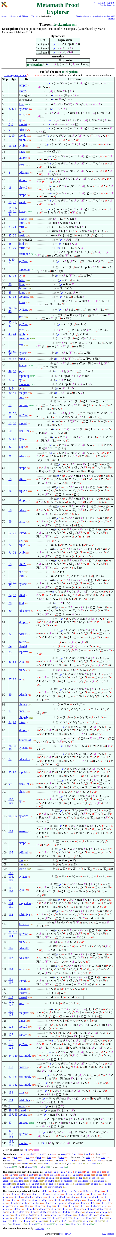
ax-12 (64, 1174)
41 (14, 322)
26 (14, 235)
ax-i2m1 (21, 1183)
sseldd (22, 135)
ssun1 (22, 222)
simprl (23, 194)
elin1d (22, 479)
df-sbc (84, 1197)
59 (14, 423)
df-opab (59, 1203)
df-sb (34, 1194)
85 (9, 651)
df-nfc (105, 1194)
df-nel (17, 1197)
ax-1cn (79, 1177)
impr (22, 446)
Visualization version (101, 16)
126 (10, 1026)
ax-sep (99, 1174)
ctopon (28, 1167)
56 (14, 413)
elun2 (22, 669)
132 (15, 1084)
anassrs (23, 831)
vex (21, 540)
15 (14, 207)
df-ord (42, 1209)
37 (9, 296)
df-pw (78, 1200)
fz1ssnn (23, 288)
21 (9, 214)
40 (9, 311)
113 (15, 932)
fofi (21, 316)
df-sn (89, 1200)
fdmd (22, 292)
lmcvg (22, 211)
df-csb (95, 1197)
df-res (6, 1209)
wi (22, 1154)
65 (9, 479)
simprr (23, 85)
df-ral (28, 1197)
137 (10, 1114)
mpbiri (23, 124)
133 (10, 1092)
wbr (88, 1157)
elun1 (22, 791)
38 (14, 296)
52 (12, 379)
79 (9, 1040)
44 (14, 334)
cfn (26, 1163)
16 (9, 211)
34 (9, 359)
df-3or (74, 1191)
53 (9, 413)
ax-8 (21, 1174)
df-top (32, 1224)
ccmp (60, 1167)
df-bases (60, 1224)
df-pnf (76, 1218)
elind (22, 359)
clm (43, 1167)
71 (9, 552)
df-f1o (43, 1212)
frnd (21, 243)
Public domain (65, 1234)
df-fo (32, 1212)
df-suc (77, 1209)
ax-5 (99, 1171)
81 (9, 932)
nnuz (22, 151)
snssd (22, 521)
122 (10, 997)
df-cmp (86, 1224)
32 (9, 275)
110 (10, 891)
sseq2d (23, 1026)
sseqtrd (23, 392)
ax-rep (87, 1174)
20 (14, 202)
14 (9, 207)
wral (87, 1154)
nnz (21, 860)
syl (21, 120)
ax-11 (53, 1174)
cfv (99, 1160)
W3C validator (108, 1234)
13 (9, 1084)
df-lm (73, 1224)
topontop (24, 269)
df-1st (17, 1215)
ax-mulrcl (50, 1180)
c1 (36, 1163)
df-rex (39, 1197)
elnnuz (23, 704)
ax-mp (48, 1171)
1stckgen (39, 1228)
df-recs (69, 1215)
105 (10, 852)
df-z (75, 1221)
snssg (22, 114)
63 (9, 456)
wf (73, 1160)
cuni (62, 1157)
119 (10, 982)
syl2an (23, 876)
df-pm (6, 1218)
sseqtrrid (24, 296)
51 (9, 423)
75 (9, 582)
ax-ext (75, 1174)
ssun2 (22, 91)
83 (9, 661)
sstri (21, 226)
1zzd (22, 165)
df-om (6, 1215)
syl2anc (23, 108)
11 (9, 145)
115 (10, 979)
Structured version (83, 16)
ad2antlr (24, 852)
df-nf (24, 1194)
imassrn (23, 218)
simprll (23, 500)
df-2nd (29, 1215)
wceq (63, 1154)
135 (10, 1141)
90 (9, 899)
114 (10, 935)
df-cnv (71, 1206)
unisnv (23, 993)
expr (21, 1092)
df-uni (14, 1203)
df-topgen (17, 1224)
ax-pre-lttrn (18, 1186)
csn (49, 1157)
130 (10, 1067)
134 (10, 1100)
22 (9, 1076)
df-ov (78, 1212)
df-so (16, 1206)
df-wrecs (55, 1215)
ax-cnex (50, 1177)
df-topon (45, 1224)
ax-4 (89, 1171)
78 (14, 595)
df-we (37, 1206)
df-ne (5, 1197)
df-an (54, 1191)
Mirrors (4, 16)
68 (9, 510)
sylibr (22, 552)
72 (9, 544)
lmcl (21, 104)
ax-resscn (64, 1177)
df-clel (93, 1194)
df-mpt (71, 1203)
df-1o (92, 1215)
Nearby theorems (107, 5)
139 (10, 1137)
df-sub (26, 1221)
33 (14, 275)
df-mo (46, 1194)
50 (14, 371)
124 (10, 1014)
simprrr (23, 622)
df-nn (51, 1221)
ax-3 (70, 1171)
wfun (47, 1160)
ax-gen (78, 1171)
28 (9, 243)
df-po (5, 1206)
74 (9, 595)
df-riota (66, 1212)
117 (10, 958)
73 (14, 552)
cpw (39, 1157)
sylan (22, 661)
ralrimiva (24, 914)
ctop (9, 1167)
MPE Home (23, 16)
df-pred (30, 1209)
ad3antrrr (24, 610)
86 (14, 661)
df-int (25, 1203)
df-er (102, 1215)
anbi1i (22, 711)
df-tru (97, 1191)
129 (15, 1055)
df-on (53, 1209)
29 (14, 247)
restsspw (24, 338)
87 (9, 679)
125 (10, 1044)
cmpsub (23, 405)
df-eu (56, 1194)
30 (12, 259)
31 (9, 263)
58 (9, 416)
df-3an (86, 1191)
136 (15, 1110)
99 (9, 783)
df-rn (104, 1206)
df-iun (36, 1203)
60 (9, 431)
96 (9, 749)
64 (9, 1055)
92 (9, 722)
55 (14, 392)
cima (32, 1160)
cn (47, 1163)
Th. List (35, 16)
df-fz (97, 1221)
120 (10, 1011)
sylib (22, 145)
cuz (69, 1163)
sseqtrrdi (24, 1012)
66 (9, 490)
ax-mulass (99, 1180)
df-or (64, 1191)
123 (10, 1005)
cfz (80, 1163)
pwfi (21, 330)
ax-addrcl (18, 1180)
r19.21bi (24, 431)
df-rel (59, 1206)
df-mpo (104, 1212)
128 (10, 1047)
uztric (22, 868)
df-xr (101, 1218)
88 (14, 679)
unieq (22, 1020)
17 (14, 211)
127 (10, 1034)
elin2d (22, 564)
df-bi (44, 1191)
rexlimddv (25, 1055)
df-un (13, 1200)
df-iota (88, 1209)
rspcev (23, 1034)
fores (22, 302)
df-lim (65, 1209)
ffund (22, 284)
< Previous (99, 2)
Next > (110, 2)
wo (51, 1154)
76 (14, 582)
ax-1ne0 (35, 1183)
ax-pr (26, 1177)
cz (57, 1163)
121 (10, 1001)
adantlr (23, 694)
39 (14, 307)
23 (9, 226)
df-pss (45, 1200)
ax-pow (15, 1177)
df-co (82, 1206)
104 (10, 903)
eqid (21, 397)
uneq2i (23, 997)
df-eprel (104, 1203)
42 (9, 325)
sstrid (22, 235)
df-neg (39, 1221)
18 (9, 187)
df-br (47, 1203)
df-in (24, 1200)
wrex (99, 1154)
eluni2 (22, 139)
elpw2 (22, 544)
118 (10, 969)
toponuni (24, 384)
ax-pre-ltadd (36, 1186)
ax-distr (7, 1183)
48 (14, 359)
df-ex (13, 1194)
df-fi (65, 1218)
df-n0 (63, 1221)
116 (10, 948)
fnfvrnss (24, 924)
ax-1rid (49, 1183)
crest (94, 1163)
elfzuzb (23, 717)
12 (14, 145)
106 (10, 888)
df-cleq (80, 1194)
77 (9, 585)
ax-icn (92, 1177)
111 (10, 906)
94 (9, 816)
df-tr (83, 1203)
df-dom (29, 1218)
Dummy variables (15, 75)
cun (4, 1157)
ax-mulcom (66, 1180)
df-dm (94, 1206)
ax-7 (11, 1174)
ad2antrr (24, 172)
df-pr (99, 1200)
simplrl (23, 180)
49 (9, 371)
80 (9, 610)
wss (27, 1157)
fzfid (22, 280)
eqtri (21, 1003)
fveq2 (22, 642)
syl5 (21, 438)
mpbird (23, 1143)
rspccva (23, 651)
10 (12, 135)
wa (41, 1154)
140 (10, 1144)
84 (9, 646)
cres (20, 1160)
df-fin (55, 1218)
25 (9, 235)
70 (14, 532)
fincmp (23, 365)
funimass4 (25, 740)
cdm (103, 1157)
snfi (21, 571)
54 (12, 388)
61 (14, 438)
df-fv (54, 1212)
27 (9, 438)
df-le (14, 1221)
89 (9, 694)
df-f (12, 1212)
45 (9, 351)
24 (14, 226)
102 (15, 816)
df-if (68, 1200)
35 (9, 322)
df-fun (100, 1209)
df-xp (48, 1206)
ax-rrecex (80, 1183)
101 (10, 802)
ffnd (21, 603)
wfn (61, 1160)
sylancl (23, 352)
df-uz (85, 1221)
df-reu (51, 1197)
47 (9, 354)
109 (10, 880)
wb (31, 1154)
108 (10, 876)
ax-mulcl (34, 1180)
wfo (89, 1160)
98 (14, 772)
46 (14, 351)
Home (13, 16)
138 (10, 1134)
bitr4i (22, 722)
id (20, 231)
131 (15, 1076)
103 (10, 831)
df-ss (34, 1200)
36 (9, 307)
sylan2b (23, 816)
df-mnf (89, 1218)
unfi (21, 576)
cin (15, 1157)
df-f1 (22, 1212)
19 (9, 202)
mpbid (23, 423)
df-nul (57, 1200)
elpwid (23, 187)
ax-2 (63, 1171)
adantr (22, 129)
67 (9, 532)
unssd (22, 532)
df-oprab (90, 1212)
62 (9, 446)
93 (14, 722)
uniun (22, 988)
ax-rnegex (64, 1183)
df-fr (27, 1206)
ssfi (21, 344)
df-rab (63, 1197)
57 (9, 405)
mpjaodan (25, 903)
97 (9, 759)
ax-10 (42, 1174)
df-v (73, 1197)
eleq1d (23, 646)
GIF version (111, 17)
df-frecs (42, 1215)
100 (10, 799)
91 (9, 711)
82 (9, 634)
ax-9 (31, 1174)
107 (10, 873)
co (15, 1163)
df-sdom (42, 1218)
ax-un (38, 1177)
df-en (17, 1218)
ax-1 (56, 1171)
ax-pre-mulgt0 (55, 1186)
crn (8, 1160)
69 (9, 521)
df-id (92, 1203)
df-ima (17, 1209)
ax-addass (83, 1180)
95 (9, 772)
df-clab (68, 1194)
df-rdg (81, 1215)
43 (9, 334)
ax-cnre (94, 1183)
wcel (76, 1154)
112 (10, 914)
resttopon (24, 253)
